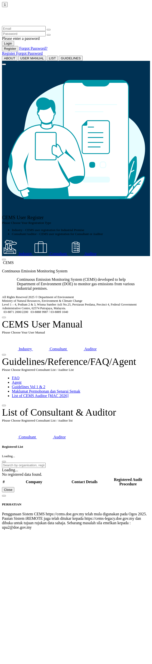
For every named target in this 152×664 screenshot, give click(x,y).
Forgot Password (29, 53)
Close (8, 490)
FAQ (15, 378)
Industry (17, 254)
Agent (16, 382)
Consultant (50, 254)
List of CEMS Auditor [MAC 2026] (40, 396)
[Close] (4, 64)
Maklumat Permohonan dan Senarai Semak (46, 391)
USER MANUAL (32, 58)
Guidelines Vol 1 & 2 (28, 387)
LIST (52, 58)
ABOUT (9, 58)
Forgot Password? (33, 48)
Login (8, 43)
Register (10, 48)
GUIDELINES (71, 58)
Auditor (82, 254)
